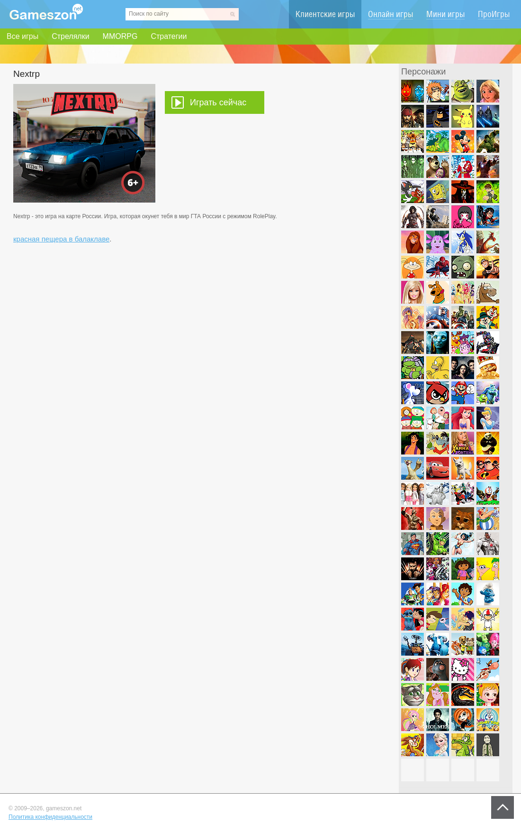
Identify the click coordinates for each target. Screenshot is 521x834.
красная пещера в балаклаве (61, 239)
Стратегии (169, 36)
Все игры (22, 36)
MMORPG (120, 36)
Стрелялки (70, 36)
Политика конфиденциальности (50, 817)
